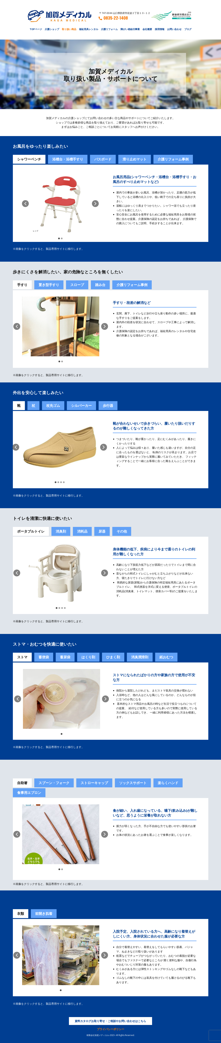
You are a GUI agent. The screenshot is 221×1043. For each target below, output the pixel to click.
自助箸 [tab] (22, 782)
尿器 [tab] (102, 531)
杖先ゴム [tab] (53, 405)
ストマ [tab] (22, 657)
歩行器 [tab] (108, 405)
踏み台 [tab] (100, 284)
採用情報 (159, 29)
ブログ (188, 29)
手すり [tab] (22, 284)
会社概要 (147, 29)
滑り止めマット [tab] (135, 159)
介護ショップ (52, 29)
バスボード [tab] (102, 159)
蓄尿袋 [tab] (65, 657)
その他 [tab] (122, 531)
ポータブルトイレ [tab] (31, 531)
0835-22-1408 (113, 18)
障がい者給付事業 (130, 29)
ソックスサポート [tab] (133, 782)
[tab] (43, 657)
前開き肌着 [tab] (43, 913)
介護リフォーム (109, 29)
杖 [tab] (33, 405)
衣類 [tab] (20, 913)
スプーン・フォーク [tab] (54, 782)
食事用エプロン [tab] (29, 792)
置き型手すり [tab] (49, 284)
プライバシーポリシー (110, 1029)
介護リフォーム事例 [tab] (173, 159)
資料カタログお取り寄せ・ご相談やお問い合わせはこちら (110, 1021)
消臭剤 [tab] (61, 531)
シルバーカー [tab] (81, 405)
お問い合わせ (174, 29)
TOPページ (36, 29)
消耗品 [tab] (82, 531)
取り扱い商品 (69, 29)
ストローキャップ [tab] (94, 782)
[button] (25, 203)
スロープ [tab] (77, 284)
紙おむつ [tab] (166, 657)
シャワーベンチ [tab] (29, 159)
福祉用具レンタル (88, 29)
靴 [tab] (19, 405)
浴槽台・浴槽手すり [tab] (67, 159)
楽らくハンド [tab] (168, 782)
